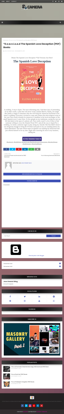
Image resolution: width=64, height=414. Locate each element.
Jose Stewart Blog (9, 51)
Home (3, 1)
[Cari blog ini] (24, 236)
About (8, 1)
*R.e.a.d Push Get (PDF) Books (19, 374)
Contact (13, 1)
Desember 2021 (32, 263)
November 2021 (32, 266)
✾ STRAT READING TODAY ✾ (32, 139)
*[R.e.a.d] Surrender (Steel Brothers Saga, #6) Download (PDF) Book (29, 367)
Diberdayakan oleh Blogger (23, 255)
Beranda (5, 40)
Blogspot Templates (41, 411)
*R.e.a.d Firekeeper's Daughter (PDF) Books (22, 382)
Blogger (25, 411)
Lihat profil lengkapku (8, 284)
